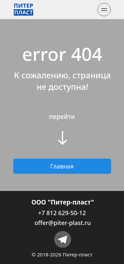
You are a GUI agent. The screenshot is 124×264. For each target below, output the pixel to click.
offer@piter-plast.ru (62, 223)
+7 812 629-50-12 (62, 213)
